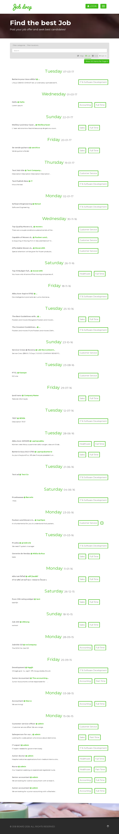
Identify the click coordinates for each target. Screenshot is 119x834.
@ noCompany (30, 645)
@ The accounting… (39, 678)
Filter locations (32, 45)
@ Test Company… (33, 170)
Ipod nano (17, 395)
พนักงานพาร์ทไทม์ (19, 576)
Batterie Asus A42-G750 (23, 452)
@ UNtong (24, 622)
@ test (37, 599)
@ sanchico (34, 148)
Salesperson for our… (22, 734)
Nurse (15, 767)
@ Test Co (24, 474)
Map (80, 56)
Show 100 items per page (97, 61)
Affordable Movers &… (22, 248)
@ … (38, 79)
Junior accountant (21, 788)
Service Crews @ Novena (23, 350)
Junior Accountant (21, 678)
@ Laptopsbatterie (43, 452)
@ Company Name (30, 395)
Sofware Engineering (22, 204)
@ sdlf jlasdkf (32, 576)
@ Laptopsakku (37, 441)
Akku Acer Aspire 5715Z (23, 294)
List (87, 56)
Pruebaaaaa (18, 497)
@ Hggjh (29, 667)
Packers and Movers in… (23, 520)
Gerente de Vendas (21, 554)
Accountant (18, 701)
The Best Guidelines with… (24, 316)
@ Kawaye (22, 373)
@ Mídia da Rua (38, 554)
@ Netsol (36, 204)
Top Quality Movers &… (22, 227)
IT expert (16, 745)
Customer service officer (24, 724)
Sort (102, 56)
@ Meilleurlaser (42, 125)
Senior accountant (21, 777)
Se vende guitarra (20, 148)
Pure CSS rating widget (23, 599)
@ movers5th (37, 271)
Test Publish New (20, 181)
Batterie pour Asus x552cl (24, 79)
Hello (14, 102)
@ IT (31, 181)
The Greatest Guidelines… (24, 327)
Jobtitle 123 (17, 645)
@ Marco (28, 701)
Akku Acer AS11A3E (21, 441)
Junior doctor (18, 756)
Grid (95, 56)
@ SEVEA (21, 418)
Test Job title (18, 170)
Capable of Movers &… (22, 237)
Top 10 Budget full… (21, 271)
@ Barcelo (28, 497)
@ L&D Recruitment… (45, 350)
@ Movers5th (39, 248)
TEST (14, 418)
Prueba (15, 543)
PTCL (14, 373)
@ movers (37, 227)
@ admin (40, 724)
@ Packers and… (40, 237)
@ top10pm (40, 520)
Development (18, 667)
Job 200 (16, 622)
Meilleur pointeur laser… (23, 125)
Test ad (15, 474)
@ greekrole (25, 543)
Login (92, 6)
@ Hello (21, 102)
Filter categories (19, 45)
